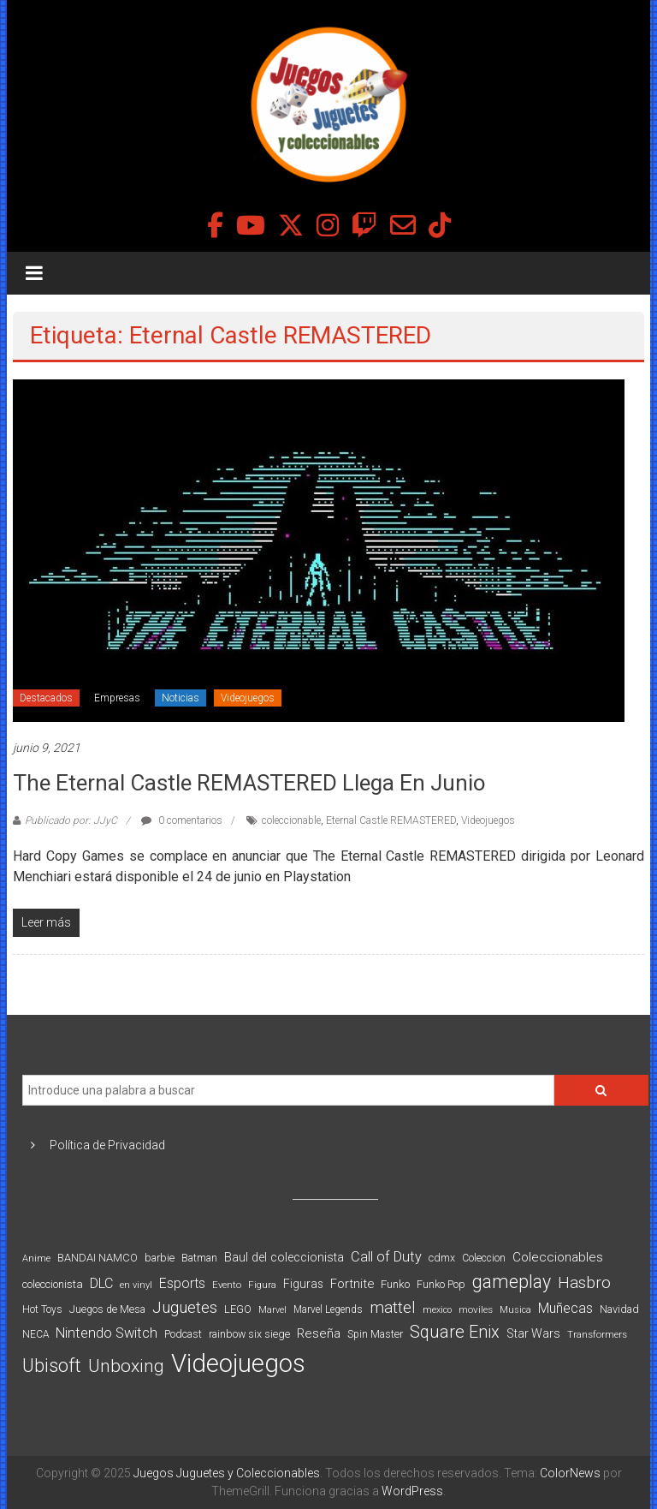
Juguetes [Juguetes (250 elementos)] (184, 1307)
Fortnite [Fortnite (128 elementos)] (352, 1283)
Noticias (180, 698)
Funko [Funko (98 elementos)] (395, 1284)
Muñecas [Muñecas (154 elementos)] (565, 1308)
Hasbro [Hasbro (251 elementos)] (584, 1282)
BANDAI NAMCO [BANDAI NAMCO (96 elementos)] (97, 1257)
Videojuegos (248, 698)
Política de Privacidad (107, 1145)
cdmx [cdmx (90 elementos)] (442, 1257)
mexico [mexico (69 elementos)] (437, 1309)
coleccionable (291, 820)
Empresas (117, 698)
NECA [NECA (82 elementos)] (35, 1334)
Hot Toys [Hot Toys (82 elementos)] (42, 1309)
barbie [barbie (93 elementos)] (160, 1257)
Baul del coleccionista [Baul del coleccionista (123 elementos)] (284, 1257)
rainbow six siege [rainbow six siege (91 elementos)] (249, 1333)
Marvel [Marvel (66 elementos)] (272, 1309)
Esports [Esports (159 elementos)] (182, 1283)
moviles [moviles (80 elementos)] (476, 1309)
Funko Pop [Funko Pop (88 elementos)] (441, 1285)
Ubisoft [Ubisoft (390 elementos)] (51, 1365)
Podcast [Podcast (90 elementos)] (183, 1333)
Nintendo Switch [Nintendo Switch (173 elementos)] (106, 1333)
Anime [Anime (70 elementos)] (36, 1258)
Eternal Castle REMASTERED (391, 820)
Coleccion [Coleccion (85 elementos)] (484, 1258)
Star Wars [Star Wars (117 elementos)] (533, 1333)
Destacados (46, 698)
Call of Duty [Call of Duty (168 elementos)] (386, 1257)
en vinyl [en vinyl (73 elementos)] (136, 1285)
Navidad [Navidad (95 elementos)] (619, 1309)
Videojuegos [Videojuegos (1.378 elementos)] (238, 1363)
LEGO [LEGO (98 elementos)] (238, 1309)
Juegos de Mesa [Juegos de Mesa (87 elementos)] (107, 1309)
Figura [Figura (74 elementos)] (262, 1285)
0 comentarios (181, 820)
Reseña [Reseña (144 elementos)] (318, 1333)
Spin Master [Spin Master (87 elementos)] (375, 1334)
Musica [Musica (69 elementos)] (515, 1309)
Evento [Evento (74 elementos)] (226, 1285)
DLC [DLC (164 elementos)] (101, 1283)
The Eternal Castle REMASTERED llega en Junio (249, 783)
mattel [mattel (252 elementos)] (393, 1307)
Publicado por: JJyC (71, 820)
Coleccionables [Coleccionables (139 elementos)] (557, 1257)
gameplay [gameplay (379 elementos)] (511, 1281)
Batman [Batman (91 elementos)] (199, 1257)
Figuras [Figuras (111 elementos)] (303, 1284)
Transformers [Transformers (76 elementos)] (597, 1334)
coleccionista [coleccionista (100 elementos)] (52, 1284)
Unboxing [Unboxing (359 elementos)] (126, 1365)
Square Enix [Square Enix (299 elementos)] (455, 1332)
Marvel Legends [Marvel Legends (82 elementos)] (328, 1309)
